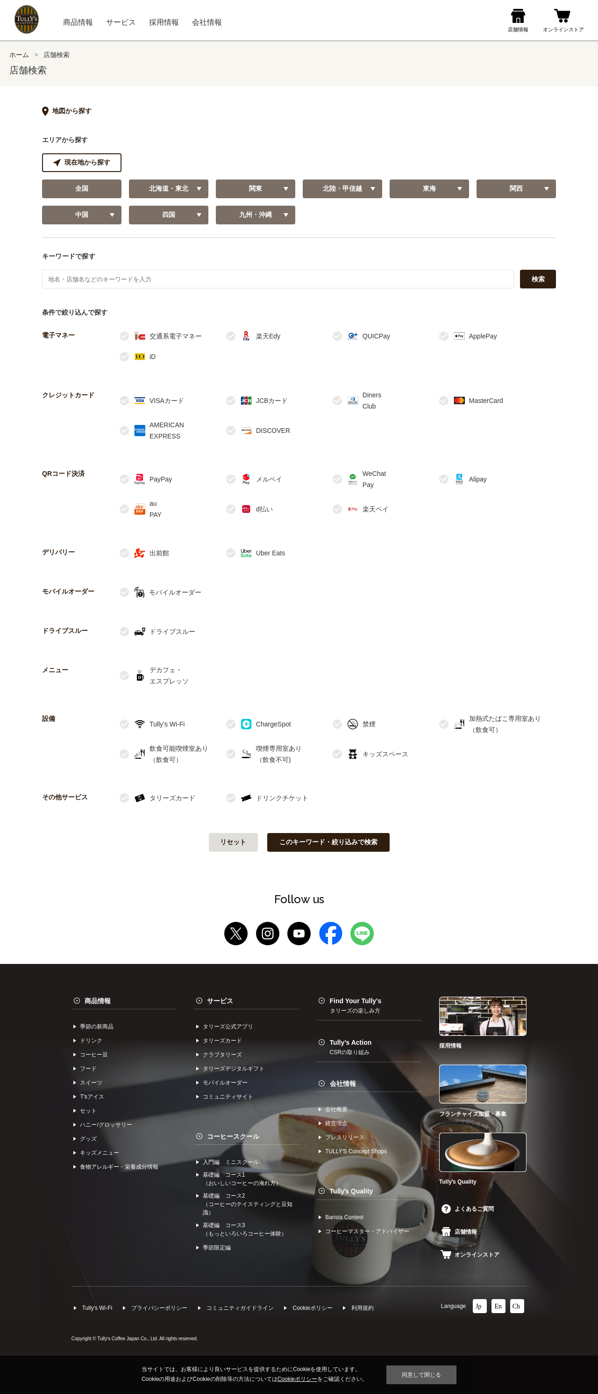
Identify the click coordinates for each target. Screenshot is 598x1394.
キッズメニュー (99, 1153)
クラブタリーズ (222, 1054)
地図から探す (67, 111)
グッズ (88, 1138)
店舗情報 (459, 1232)
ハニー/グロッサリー (106, 1124)
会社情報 (343, 1083)
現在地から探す (81, 162)
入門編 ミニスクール (231, 1162)
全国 (81, 188)
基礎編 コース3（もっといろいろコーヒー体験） (245, 1229)
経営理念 (336, 1123)
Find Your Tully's (356, 1005)
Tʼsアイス (92, 1096)
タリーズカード (222, 1040)
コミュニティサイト (228, 1096)
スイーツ (91, 1082)
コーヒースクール (233, 1136)
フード (88, 1068)
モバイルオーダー (225, 1082)
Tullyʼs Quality (351, 1191)
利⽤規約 (362, 1308)
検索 (538, 279)
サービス (220, 1001)
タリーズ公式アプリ (228, 1026)
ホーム (19, 54)
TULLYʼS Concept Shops (356, 1151)
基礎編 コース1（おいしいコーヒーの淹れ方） (242, 1178)
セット (88, 1110)
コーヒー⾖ (94, 1054)
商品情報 (98, 1001)
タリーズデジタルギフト (233, 1068)
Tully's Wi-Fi (97, 1308)
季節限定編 (217, 1247)
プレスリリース (344, 1137)
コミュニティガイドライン (240, 1308)
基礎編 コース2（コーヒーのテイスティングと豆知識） (247, 1204)
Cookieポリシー (312, 1308)
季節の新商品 (97, 1026)
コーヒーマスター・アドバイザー (367, 1231)
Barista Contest (344, 1217)
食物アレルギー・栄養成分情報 (119, 1167)
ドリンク (91, 1040)
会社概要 (336, 1109)
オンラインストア (470, 1254)
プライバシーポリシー (159, 1308)
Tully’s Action (351, 1047)
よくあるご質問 (467, 1209)
